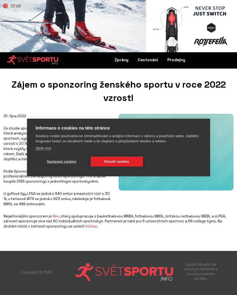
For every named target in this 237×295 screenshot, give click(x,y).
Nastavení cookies (61, 162)
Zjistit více (43, 148)
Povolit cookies (116, 162)
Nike (56, 216)
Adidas (91, 226)
